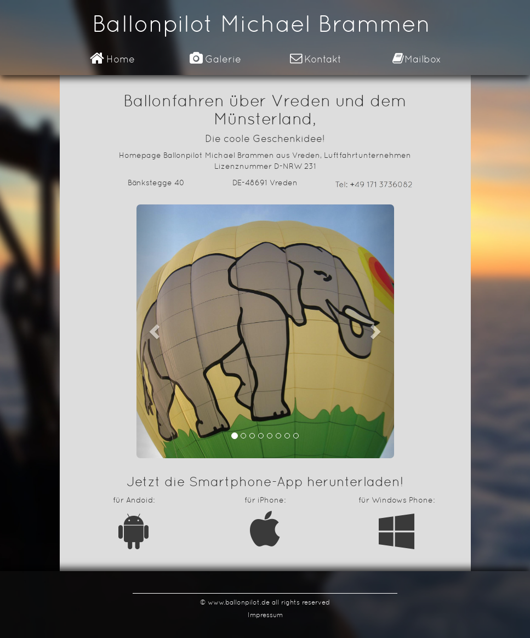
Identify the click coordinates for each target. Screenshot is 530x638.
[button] (155, 331)
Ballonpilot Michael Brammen (261, 23)
